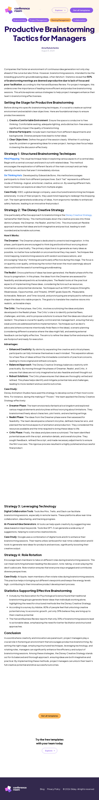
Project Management (38, 20)
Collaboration (79, 20)
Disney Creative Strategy (78, 215)
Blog (42, 789)
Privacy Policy (53, 789)
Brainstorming (20, 20)
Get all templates (81, 10)
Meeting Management (60, 20)
